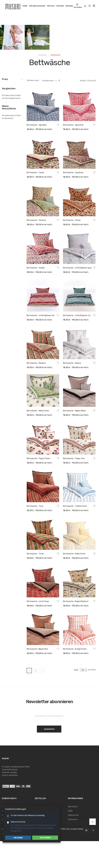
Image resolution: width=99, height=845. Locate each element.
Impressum (72, 819)
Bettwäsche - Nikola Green (38, 411)
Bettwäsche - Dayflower (73, 172)
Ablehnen (18, 838)
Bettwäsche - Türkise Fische (75, 506)
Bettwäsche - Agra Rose (73, 125)
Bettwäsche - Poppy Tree (74, 458)
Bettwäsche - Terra (35, 506)
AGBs (70, 811)
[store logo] (13, 6)
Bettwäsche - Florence (36, 220)
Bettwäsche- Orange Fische (74, 649)
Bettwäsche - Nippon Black (74, 411)
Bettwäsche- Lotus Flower (38, 601)
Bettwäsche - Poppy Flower (38, 458)
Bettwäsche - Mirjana (72, 363)
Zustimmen (45, 838)
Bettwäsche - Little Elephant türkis (77, 315)
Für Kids (60, 6)
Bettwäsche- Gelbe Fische (74, 554)
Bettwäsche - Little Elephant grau (77, 268)
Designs (69, 6)
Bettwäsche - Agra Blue (37, 125)
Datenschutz (73, 815)
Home (24, 6)
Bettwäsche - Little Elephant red (40, 315)
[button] (58, 125)
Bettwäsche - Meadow (36, 363)
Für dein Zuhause (37, 6)
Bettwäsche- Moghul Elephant (75, 601)
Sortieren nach (33, 80)
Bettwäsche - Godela (36, 268)
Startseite (43, 55)
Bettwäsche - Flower (72, 220)
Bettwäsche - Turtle (35, 554)
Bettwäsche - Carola (35, 172)
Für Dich (51, 6)
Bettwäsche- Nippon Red (37, 649)
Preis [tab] (5, 79)
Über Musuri (73, 807)
